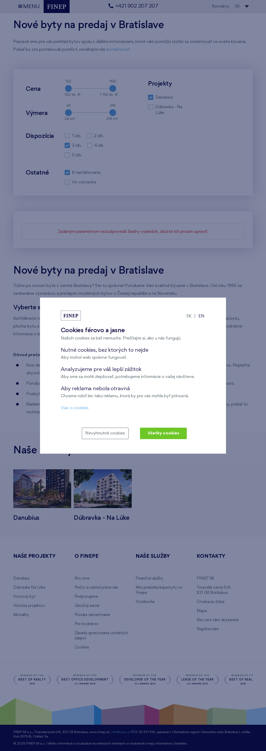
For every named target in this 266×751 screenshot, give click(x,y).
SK (189, 316)
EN (201, 316)
